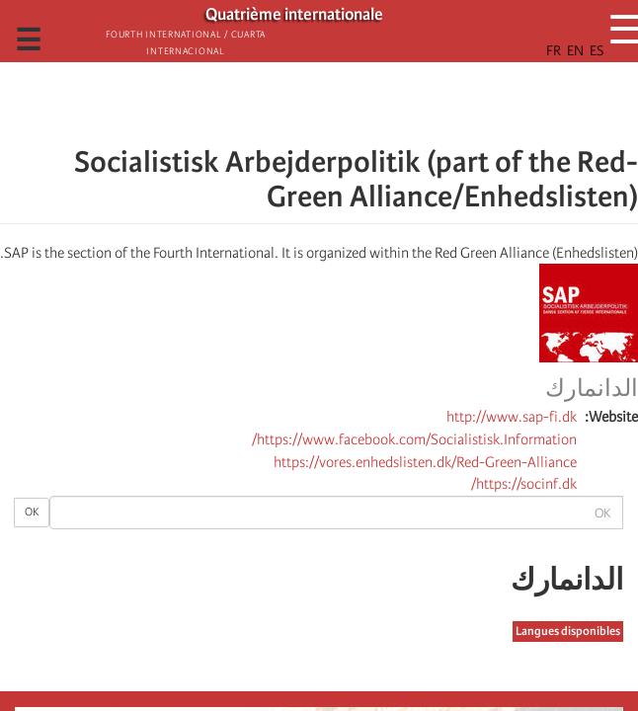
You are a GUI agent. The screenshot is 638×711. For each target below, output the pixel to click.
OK (32, 512)
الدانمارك (591, 389)
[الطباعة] (53, 447)
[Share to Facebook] (374, 104)
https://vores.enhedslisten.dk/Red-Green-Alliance (425, 462)
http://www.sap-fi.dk (511, 417)
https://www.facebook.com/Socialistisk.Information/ (414, 439)
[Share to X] (347, 104)
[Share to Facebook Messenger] (319, 104)
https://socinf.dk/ (524, 484)
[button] (264, 104)
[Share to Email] (291, 104)
